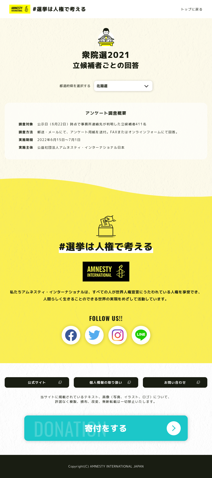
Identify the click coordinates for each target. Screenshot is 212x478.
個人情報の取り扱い (106, 382)
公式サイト (37, 382)
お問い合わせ (175, 382)
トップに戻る (192, 9)
